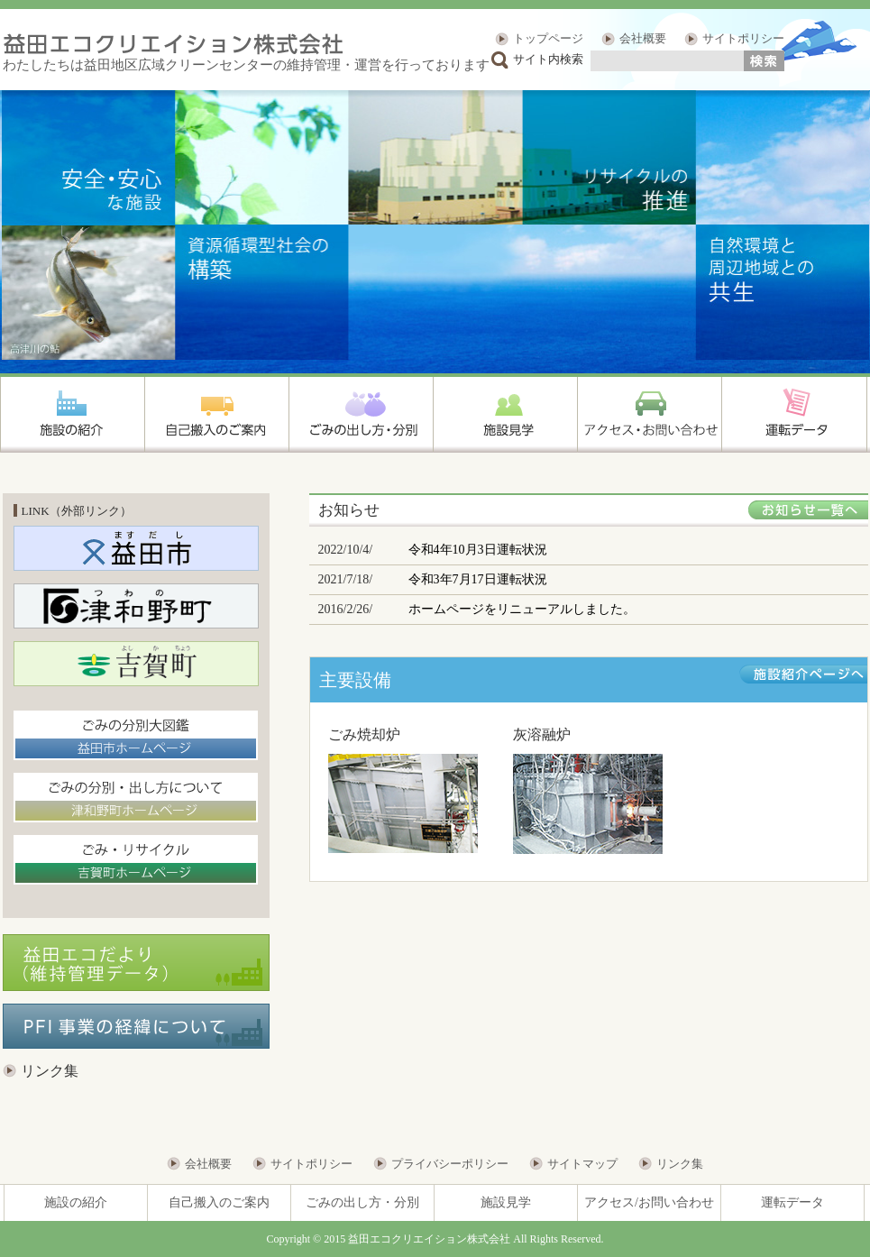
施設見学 (506, 1202)
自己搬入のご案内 (219, 1202)
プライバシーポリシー (449, 1163)
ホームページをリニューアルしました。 (522, 609)
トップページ (548, 38)
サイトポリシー (743, 38)
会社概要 (642, 38)
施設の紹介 (75, 1202)
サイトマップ (582, 1163)
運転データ (792, 1202)
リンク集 (49, 1070)
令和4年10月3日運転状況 (477, 549)
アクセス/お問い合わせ (649, 1202)
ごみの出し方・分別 (362, 1202)
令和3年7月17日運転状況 (477, 579)
